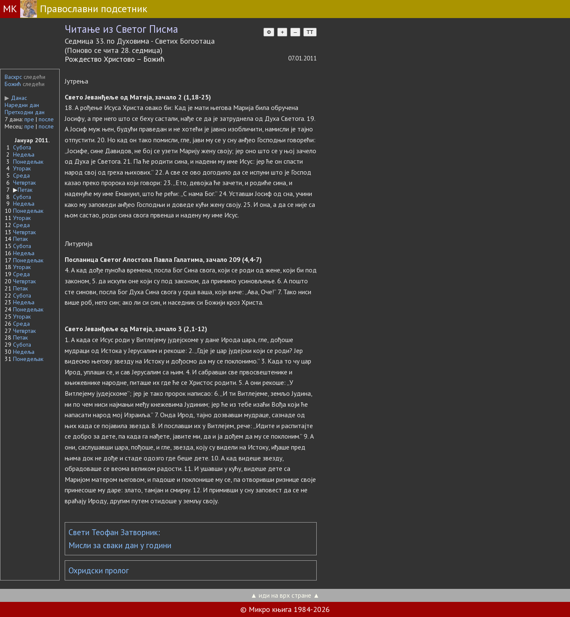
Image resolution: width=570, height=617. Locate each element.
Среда (21, 175)
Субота (22, 147)
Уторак (22, 168)
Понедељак (28, 161)
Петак (25, 189)
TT (310, 32)
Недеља (23, 154)
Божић (13, 84)
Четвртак (24, 182)
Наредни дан (22, 105)
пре (29, 119)
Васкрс (13, 77)
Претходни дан (25, 112)
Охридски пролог (98, 570)
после (46, 119)
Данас (16, 98)
